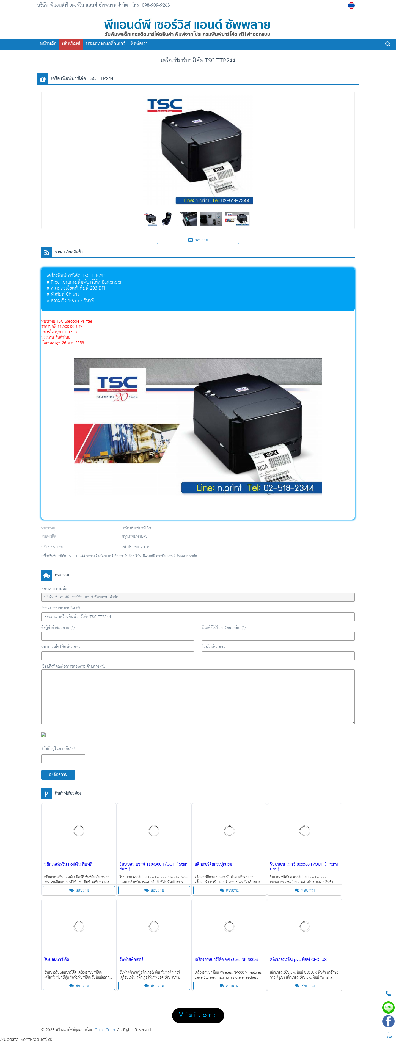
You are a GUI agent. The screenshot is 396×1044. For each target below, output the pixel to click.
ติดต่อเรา (139, 43)
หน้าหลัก (48, 43)
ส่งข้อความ (58, 775)
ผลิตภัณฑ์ (71, 43)
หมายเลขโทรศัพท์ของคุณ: (61, 647)
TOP (388, 1036)
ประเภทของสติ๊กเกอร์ (105, 43)
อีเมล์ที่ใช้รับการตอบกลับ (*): (224, 627)
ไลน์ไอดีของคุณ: (214, 647)
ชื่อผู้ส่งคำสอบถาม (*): (58, 627)
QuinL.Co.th (105, 1030)
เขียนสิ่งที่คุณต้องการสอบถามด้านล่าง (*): (73, 666)
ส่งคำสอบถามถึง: (54, 589)
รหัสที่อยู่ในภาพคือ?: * (58, 748)
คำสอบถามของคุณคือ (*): (61, 608)
